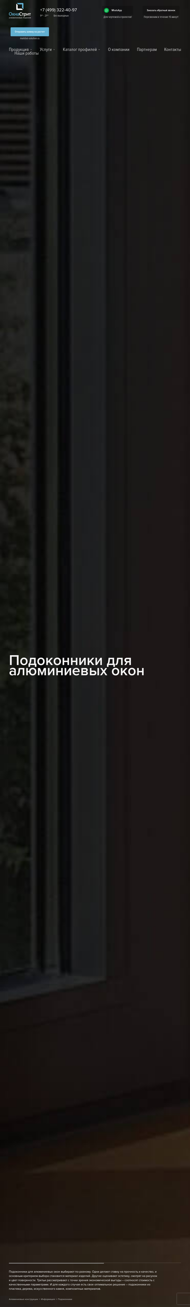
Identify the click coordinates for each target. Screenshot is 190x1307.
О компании (119, 50)
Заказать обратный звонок (161, 10)
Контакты (172, 50)
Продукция (19, 50)
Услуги (46, 50)
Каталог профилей (80, 50)
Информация (48, 1299)
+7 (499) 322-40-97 (58, 10)
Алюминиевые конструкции (23, 1299)
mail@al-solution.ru (30, 38)
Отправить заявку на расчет (30, 31)
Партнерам (147, 50)
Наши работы (26, 53)
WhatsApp (117, 10)
